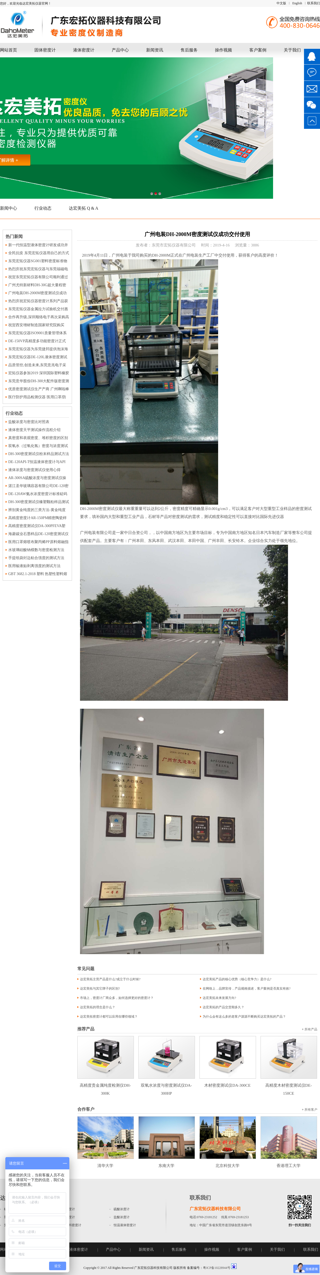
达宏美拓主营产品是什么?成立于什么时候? (110, 979)
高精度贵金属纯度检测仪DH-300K (105, 1085)
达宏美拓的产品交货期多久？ (223, 1007)
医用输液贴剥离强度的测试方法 (34, 566)
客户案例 (257, 50)
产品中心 (120, 50)
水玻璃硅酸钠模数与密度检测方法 (36, 550)
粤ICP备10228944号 (216, 1268)
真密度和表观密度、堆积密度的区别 (38, 438)
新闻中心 (8, 208)
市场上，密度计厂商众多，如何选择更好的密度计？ (117, 998)
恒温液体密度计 (125, 1225)
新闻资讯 (154, 50)
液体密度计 (83, 50)
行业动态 (42, 208)
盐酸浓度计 (122, 1217)
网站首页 (8, 50)
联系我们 (313, 3)
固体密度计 (45, 50)
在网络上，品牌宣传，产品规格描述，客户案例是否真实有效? (246, 988)
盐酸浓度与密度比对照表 (28, 422)
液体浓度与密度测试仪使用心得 (34, 470)
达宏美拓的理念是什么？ (97, 1007)
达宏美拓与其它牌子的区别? (100, 988)
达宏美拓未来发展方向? (219, 998)
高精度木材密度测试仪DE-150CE (289, 1085)
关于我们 (292, 50)
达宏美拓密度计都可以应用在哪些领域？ (109, 1016)
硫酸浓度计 (122, 1209)
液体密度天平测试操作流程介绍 (34, 430)
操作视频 (223, 50)
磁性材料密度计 (70, 1225)
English (297, 3)
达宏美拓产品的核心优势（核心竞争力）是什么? (237, 979)
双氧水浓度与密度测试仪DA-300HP (166, 1085)
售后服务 (189, 50)
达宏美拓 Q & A (83, 208)
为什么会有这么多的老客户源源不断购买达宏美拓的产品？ (244, 1016)
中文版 (281, 3)
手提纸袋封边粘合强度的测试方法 (36, 558)
